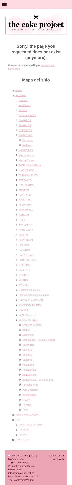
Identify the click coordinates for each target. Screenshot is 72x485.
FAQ (17, 419)
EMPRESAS (25, 135)
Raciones (24, 429)
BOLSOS (24, 245)
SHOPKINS (25, 205)
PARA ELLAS (26, 255)
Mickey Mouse (27, 160)
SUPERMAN (26, 240)
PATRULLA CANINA (30, 165)
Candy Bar (28, 344)
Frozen (26, 399)
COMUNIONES (27, 115)
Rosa (25, 409)
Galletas (27, 145)
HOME (18, 90)
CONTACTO (22, 439)
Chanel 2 (27, 354)
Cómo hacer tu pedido (31, 424)
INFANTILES (26, 150)
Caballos (27, 359)
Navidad (23, 309)
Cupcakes (28, 140)
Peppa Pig (28, 364)
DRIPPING (25, 265)
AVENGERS (25, 225)
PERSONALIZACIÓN (27, 414)
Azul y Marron (30, 389)
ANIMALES (25, 125)
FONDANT (25, 105)
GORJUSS (25, 200)
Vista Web (58, 459)
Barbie (26, 329)
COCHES (24, 275)
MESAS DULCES (28, 319)
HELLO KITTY (27, 185)
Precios (23, 434)
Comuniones (29, 394)
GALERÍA (20, 95)
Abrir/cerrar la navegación (36, 4)
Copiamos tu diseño (30, 289)
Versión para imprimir (22, 455)
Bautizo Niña (29, 374)
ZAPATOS (24, 250)
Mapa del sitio (16, 459)
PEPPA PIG (25, 180)
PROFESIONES (27, 260)
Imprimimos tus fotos (30, 304)
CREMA (23, 100)
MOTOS (23, 279)
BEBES (23, 110)
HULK (22, 220)
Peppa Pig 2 (29, 369)
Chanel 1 (27, 349)
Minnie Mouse (26, 155)
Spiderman (28, 334)
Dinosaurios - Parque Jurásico (39, 339)
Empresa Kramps (32, 324)
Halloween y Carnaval (31, 299)
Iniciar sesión (56, 455)
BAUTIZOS (25, 120)
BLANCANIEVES (28, 175)
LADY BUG (25, 195)
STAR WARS (26, 230)
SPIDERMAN (26, 210)
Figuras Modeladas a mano (34, 294)
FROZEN (24, 190)
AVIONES (24, 284)
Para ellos (24, 270)
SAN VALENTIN (27, 314)
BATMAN (24, 215)
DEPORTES (25, 130)
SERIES (23, 235)
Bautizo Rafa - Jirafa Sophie (37, 379)
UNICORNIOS (27, 170)
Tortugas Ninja (30, 384)
